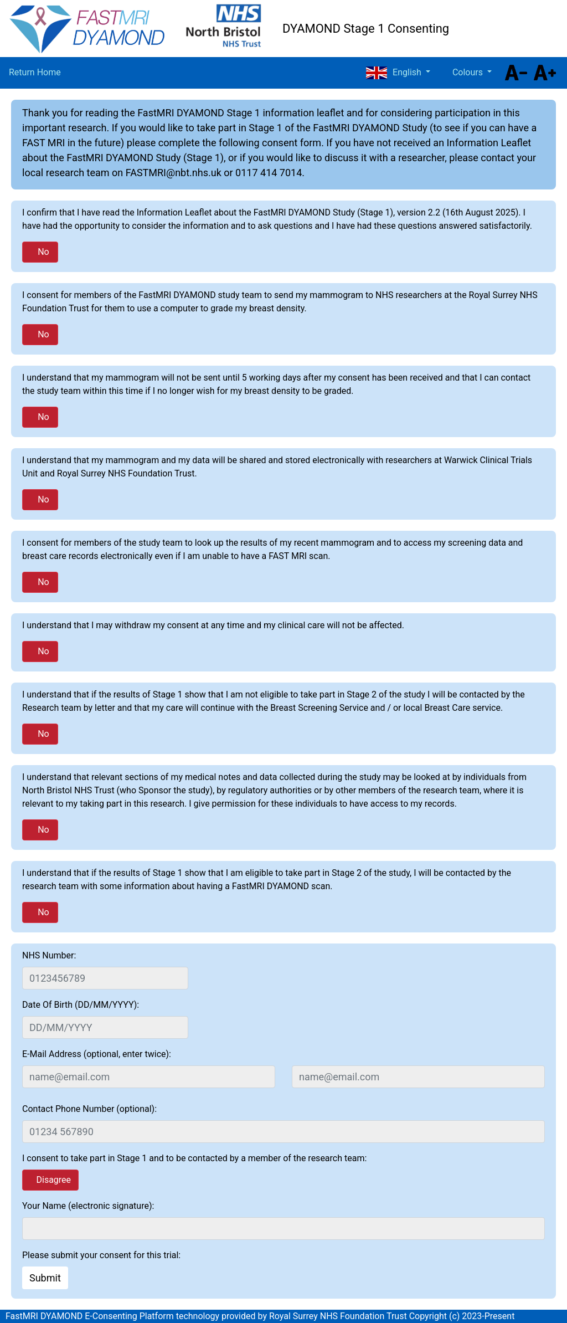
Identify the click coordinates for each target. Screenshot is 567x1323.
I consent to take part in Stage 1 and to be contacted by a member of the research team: (194, 1158)
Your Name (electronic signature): (88, 1206)
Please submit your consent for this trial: (101, 1255)
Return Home (35, 72)
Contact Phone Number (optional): (89, 1109)
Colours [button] (468, 72)
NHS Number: (49, 955)
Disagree (53, 1180)
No (43, 252)
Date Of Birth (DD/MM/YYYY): (80, 1004)
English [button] (394, 73)
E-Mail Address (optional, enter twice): (96, 1054)
